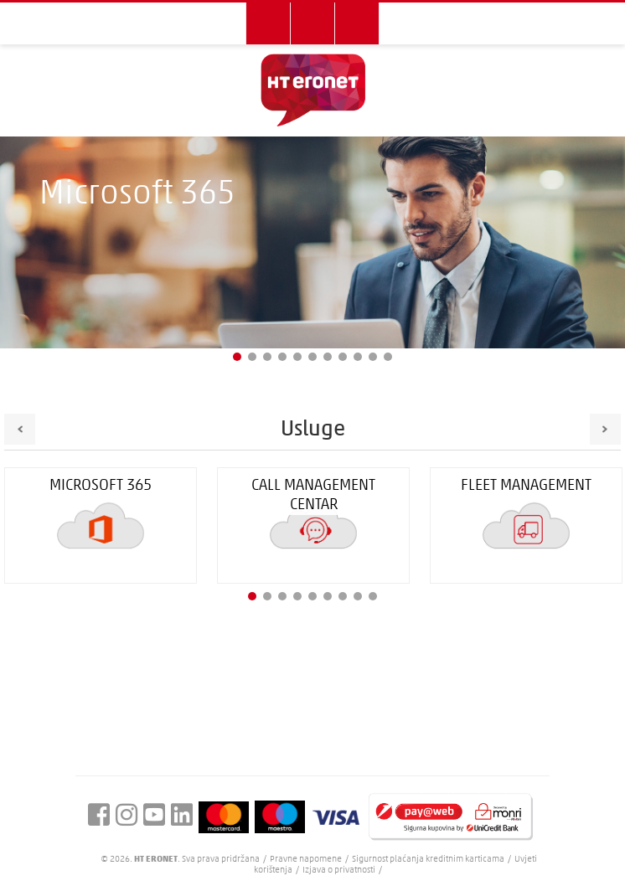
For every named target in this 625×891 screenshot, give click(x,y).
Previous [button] (19, 429)
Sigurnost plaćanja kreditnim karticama (429, 859)
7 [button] (342, 596)
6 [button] (327, 596)
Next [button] (605, 429)
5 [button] (312, 596)
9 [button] (373, 596)
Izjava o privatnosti (338, 870)
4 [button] (297, 596)
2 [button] (267, 596)
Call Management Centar (313, 495)
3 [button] (282, 596)
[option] (313, 525)
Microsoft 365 (100, 486)
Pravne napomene (306, 859)
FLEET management (526, 486)
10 (373, 357)
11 (388, 357)
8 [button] (358, 596)
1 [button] (252, 596)
